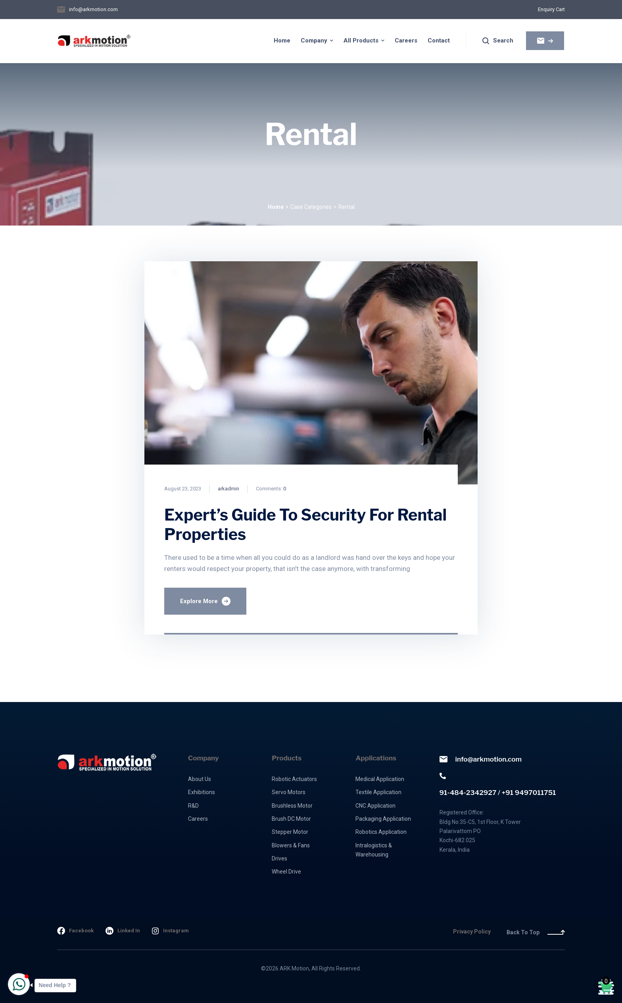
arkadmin (228, 489)
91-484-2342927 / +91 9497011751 (498, 785)
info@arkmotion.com (481, 759)
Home (276, 207)
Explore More (205, 601)
